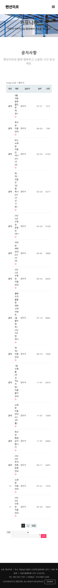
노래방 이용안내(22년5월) (16, 414)
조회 (48, 89)
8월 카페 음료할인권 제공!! (16, 104)
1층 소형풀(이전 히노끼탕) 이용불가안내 (16, 381)
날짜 (39, 89)
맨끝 (34, 526)
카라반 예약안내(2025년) (16, 252)
